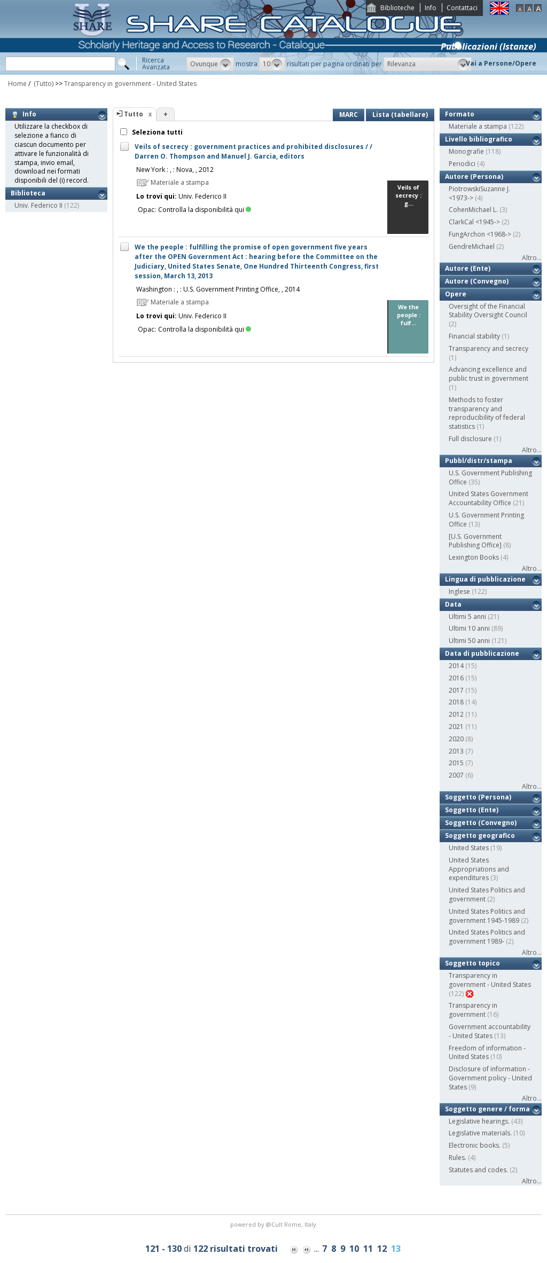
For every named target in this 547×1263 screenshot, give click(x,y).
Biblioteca (28, 193)
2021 (456, 726)
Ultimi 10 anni (469, 628)
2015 (456, 762)
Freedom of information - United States (487, 1053)
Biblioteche (397, 7)
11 (368, 1248)
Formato (459, 114)
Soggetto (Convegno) (481, 822)
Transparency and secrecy (488, 348)
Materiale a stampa (478, 126)
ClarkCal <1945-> (474, 221)
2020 (456, 738)
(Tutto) (42, 83)
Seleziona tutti (156, 132)
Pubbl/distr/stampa (478, 460)
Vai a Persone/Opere (501, 63)
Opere (455, 294)
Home (17, 83)
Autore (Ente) (467, 268)
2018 (456, 702)
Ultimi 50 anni (469, 640)
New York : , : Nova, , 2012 (175, 169)
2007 (456, 775)
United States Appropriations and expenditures (479, 869)
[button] (210, 64)
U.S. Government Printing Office (486, 520)
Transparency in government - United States (130, 83)
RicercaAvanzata (156, 63)
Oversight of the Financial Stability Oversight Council (488, 311)
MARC (348, 114)
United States (469, 847)
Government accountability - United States (489, 1031)
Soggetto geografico (480, 835)
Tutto (133, 114)
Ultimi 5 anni (467, 616)
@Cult (274, 1224)
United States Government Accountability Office (488, 498)
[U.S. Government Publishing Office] (475, 541)
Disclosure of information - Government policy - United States (490, 1078)
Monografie (466, 151)
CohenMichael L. (473, 209)
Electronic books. (475, 1145)
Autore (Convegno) (477, 281)
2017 (456, 690)
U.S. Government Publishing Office (490, 477)
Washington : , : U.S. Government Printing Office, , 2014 (218, 289)
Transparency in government (473, 1010)
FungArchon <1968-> (480, 234)
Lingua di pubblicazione (485, 579)
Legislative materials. (480, 1133)
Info (430, 7)
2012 (456, 714)
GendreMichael (472, 246)
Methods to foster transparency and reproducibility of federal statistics (487, 413)
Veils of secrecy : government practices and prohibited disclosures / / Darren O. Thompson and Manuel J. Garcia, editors (253, 151)
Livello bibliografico (478, 139)
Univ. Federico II (38, 205)
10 (354, 1248)
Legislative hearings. (479, 1121)
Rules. (457, 1157)
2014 (456, 665)
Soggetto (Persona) (478, 797)
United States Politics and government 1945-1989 (487, 916)
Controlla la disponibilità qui (204, 209)
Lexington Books (474, 557)
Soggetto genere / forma (487, 1108)
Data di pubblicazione (482, 653)
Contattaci (462, 7)
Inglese (459, 591)
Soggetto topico (472, 963)
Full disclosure (470, 438)
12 (382, 1248)
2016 (456, 678)
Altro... (532, 257)
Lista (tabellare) (400, 114)
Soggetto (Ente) (471, 809)
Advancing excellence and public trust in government (488, 374)
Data (453, 604)
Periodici (462, 163)
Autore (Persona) (474, 176)
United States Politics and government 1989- (487, 937)
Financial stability (474, 336)
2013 (456, 751)
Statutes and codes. (478, 1169)
